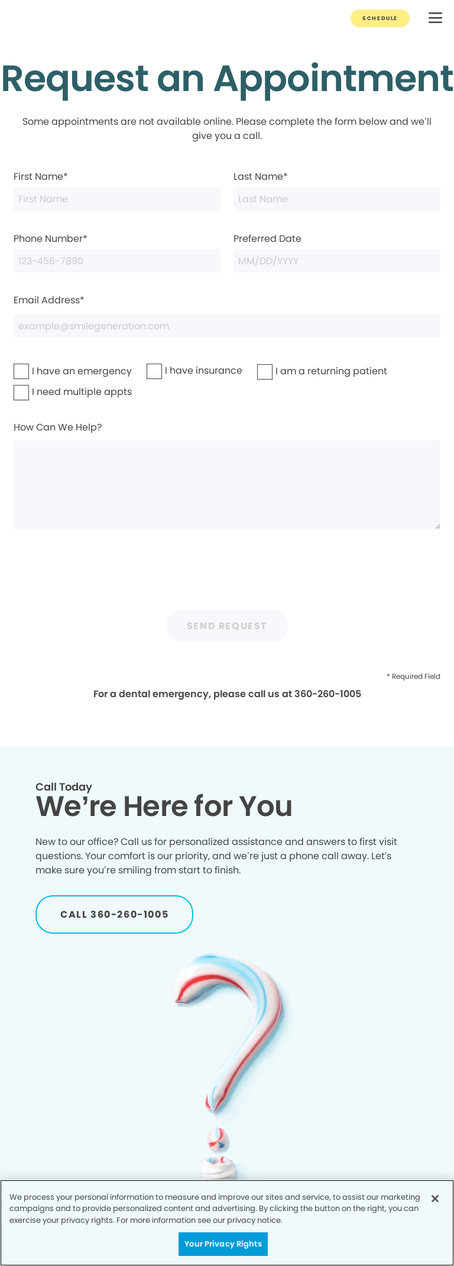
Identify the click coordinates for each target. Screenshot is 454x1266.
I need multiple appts (51, 392)
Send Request (227, 626)
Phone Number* (117, 252)
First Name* (117, 190)
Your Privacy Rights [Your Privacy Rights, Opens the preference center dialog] (222, 1243)
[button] (435, 19)
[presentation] (227, 574)
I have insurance (179, 370)
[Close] (435, 1199)
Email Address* (227, 315)
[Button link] (380, 18)
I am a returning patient (297, 371)
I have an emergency (51, 371)
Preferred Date (337, 252)
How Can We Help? (227, 475)
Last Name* (337, 190)
